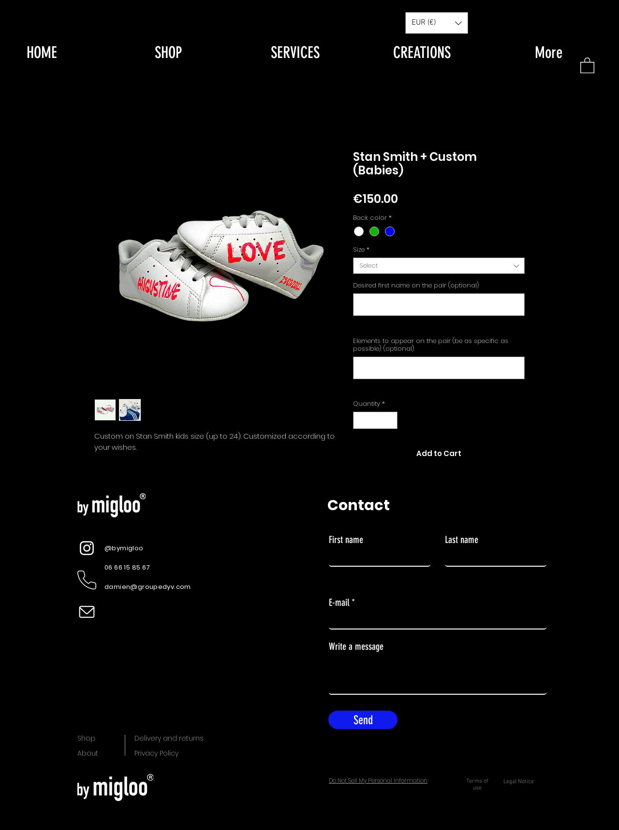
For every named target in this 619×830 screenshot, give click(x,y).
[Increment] (391, 420)
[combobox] (439, 266)
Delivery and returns (169, 738)
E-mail (339, 602)
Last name (461, 539)
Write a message (356, 646)
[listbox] (436, 23)
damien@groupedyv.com (147, 586)
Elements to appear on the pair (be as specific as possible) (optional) (430, 345)
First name (346, 539)
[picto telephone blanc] (86, 580)
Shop (86, 738)
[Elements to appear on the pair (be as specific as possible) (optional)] (439, 368)
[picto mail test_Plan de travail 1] (86, 611)
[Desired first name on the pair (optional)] (439, 305)
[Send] (362, 720)
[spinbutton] (375, 420)
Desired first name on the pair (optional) (416, 285)
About (87, 753)
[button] (587, 65)
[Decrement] (360, 420)
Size (361, 250)
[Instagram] (86, 548)
